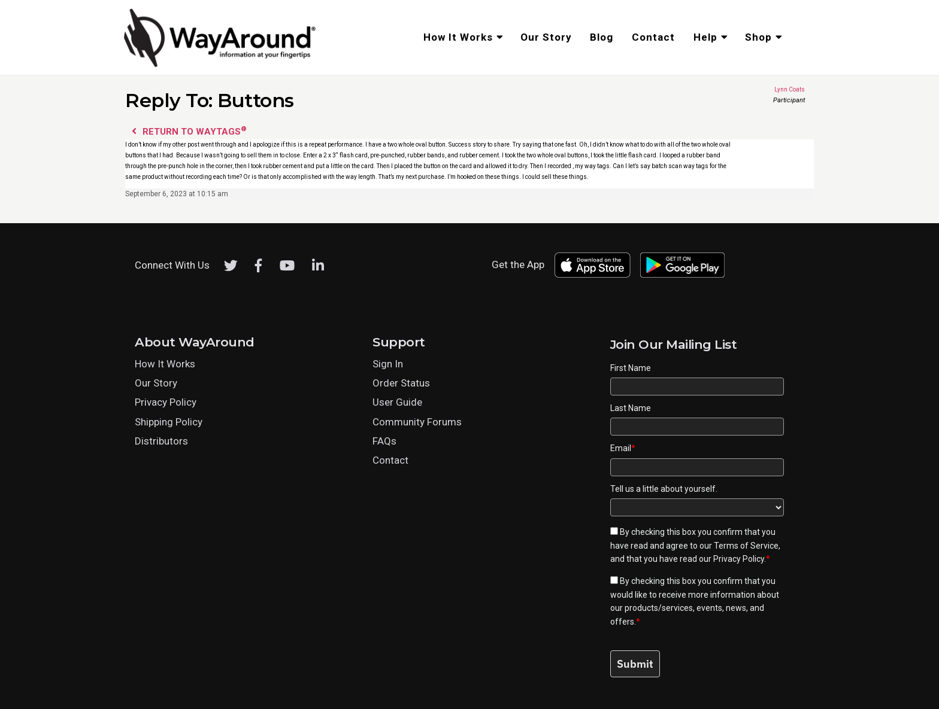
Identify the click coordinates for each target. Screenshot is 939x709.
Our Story (156, 383)
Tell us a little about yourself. (663, 489)
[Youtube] (287, 265)
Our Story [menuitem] (546, 37)
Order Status (401, 383)
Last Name (630, 408)
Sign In (387, 364)
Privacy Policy (165, 402)
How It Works (165, 364)
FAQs (384, 441)
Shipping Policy (168, 422)
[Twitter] (231, 265)
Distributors (161, 441)
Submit (635, 664)
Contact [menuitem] (653, 37)
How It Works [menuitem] (458, 37)
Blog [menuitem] (601, 37)
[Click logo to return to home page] (221, 65)
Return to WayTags (189, 131)
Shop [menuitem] (758, 37)
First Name (630, 368)
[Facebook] (258, 265)
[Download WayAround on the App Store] (592, 265)
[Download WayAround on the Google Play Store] (682, 265)
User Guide (397, 402)
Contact (390, 460)
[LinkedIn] (318, 265)
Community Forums (417, 422)
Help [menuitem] (705, 37)
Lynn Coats (770, 89)
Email (622, 448)
